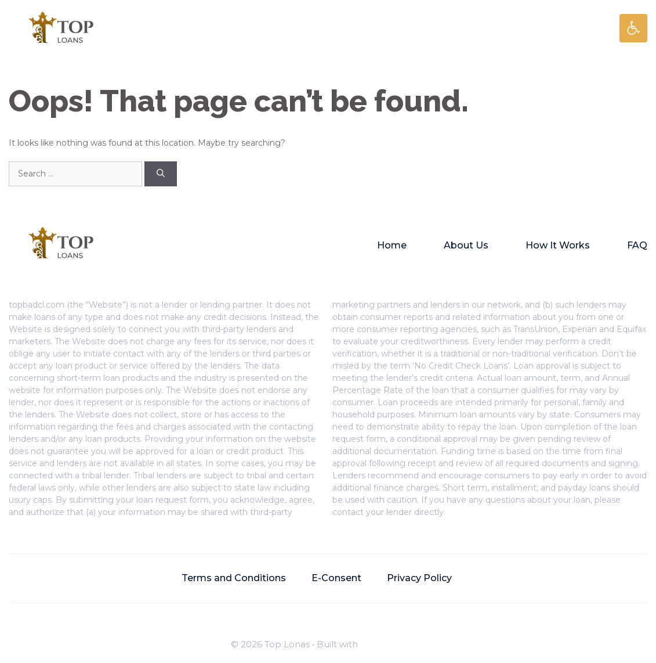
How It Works (557, 245)
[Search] (160, 173)
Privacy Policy (419, 577)
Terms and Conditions (234, 577)
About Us (466, 245)
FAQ (637, 245)
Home (392, 245)
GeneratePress (392, 644)
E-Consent (336, 577)
